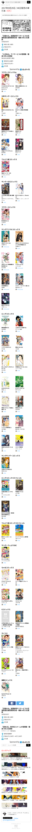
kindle (4, 91)
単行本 (4, 246)
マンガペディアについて (16, 823)
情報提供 (16, 825)
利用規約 (16, 826)
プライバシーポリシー (16, 828)
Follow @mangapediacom (10, 819)
